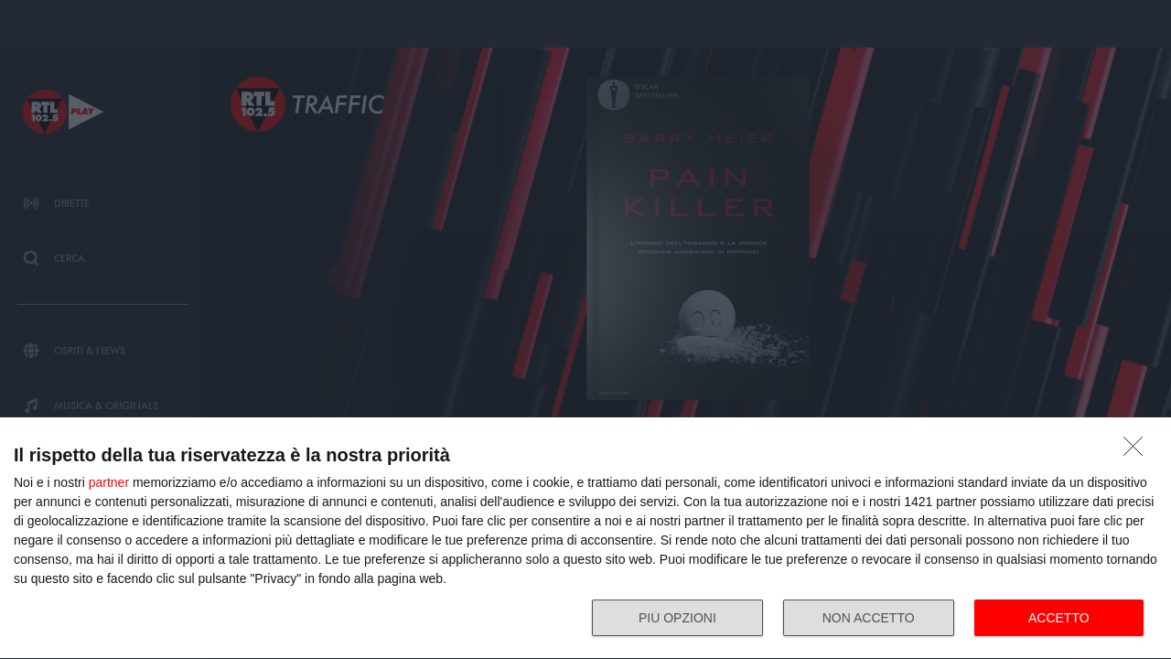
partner (109, 482)
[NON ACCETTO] (1138, 451)
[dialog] (585, 538)
